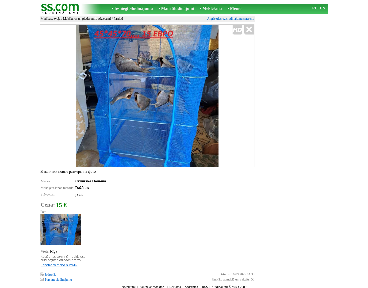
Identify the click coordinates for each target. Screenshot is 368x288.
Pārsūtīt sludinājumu (58, 277)
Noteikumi (129, 285)
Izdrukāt (50, 272)
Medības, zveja (51, 18)
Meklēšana (212, 8)
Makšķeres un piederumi (79, 18)
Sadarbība (191, 285)
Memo (236, 8)
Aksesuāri (104, 18)
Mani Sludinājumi (177, 8)
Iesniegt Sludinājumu (133, 8)
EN (322, 8)
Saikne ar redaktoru (152, 285)
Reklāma (175, 285)
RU (315, 8)
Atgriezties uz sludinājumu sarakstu (230, 18)
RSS (205, 285)
